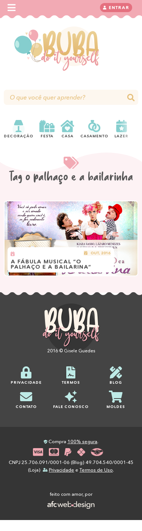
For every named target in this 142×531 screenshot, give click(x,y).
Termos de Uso (96, 470)
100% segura (82, 441)
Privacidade (61, 470)
